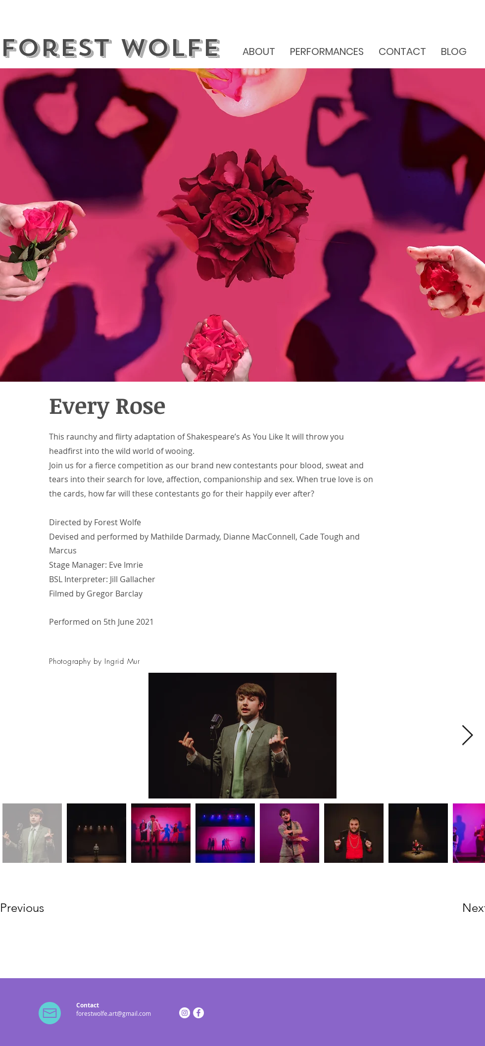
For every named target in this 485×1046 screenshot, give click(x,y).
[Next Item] (467, 736)
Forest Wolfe (110, 48)
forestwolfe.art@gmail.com (113, 1013)
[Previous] (35, 907)
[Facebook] (198, 1012)
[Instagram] (184, 1012)
